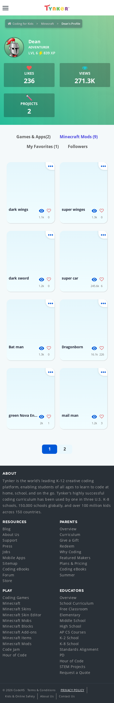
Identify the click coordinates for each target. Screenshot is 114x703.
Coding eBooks (16, 569)
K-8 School (69, 643)
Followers (78, 146)
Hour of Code (15, 655)
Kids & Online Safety (20, 696)
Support (10, 540)
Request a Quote (75, 672)
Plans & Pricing (73, 563)
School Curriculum (77, 603)
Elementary (70, 614)
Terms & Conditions (41, 690)
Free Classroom (74, 608)
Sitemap (10, 563)
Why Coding (70, 551)
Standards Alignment (79, 649)
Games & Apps (33, 137)
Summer (67, 574)
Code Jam (11, 649)
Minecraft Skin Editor (22, 614)
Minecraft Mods (79, 137)
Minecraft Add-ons (20, 632)
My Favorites (43, 146)
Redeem (67, 546)
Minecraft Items (17, 637)
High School (70, 626)
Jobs (6, 551)
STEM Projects (73, 666)
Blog (7, 528)
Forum (8, 574)
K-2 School (69, 637)
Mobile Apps (14, 557)
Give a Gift (69, 540)
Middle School (73, 620)
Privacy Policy (72, 690)
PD (62, 655)
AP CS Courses (73, 632)
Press (8, 546)
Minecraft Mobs (17, 620)
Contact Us (67, 696)
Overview (68, 528)
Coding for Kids (23, 23)
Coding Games (16, 597)
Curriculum (70, 534)
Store (7, 580)
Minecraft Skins (17, 608)
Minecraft (47, 23)
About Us (11, 534)
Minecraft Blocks (18, 626)
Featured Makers (75, 557)
